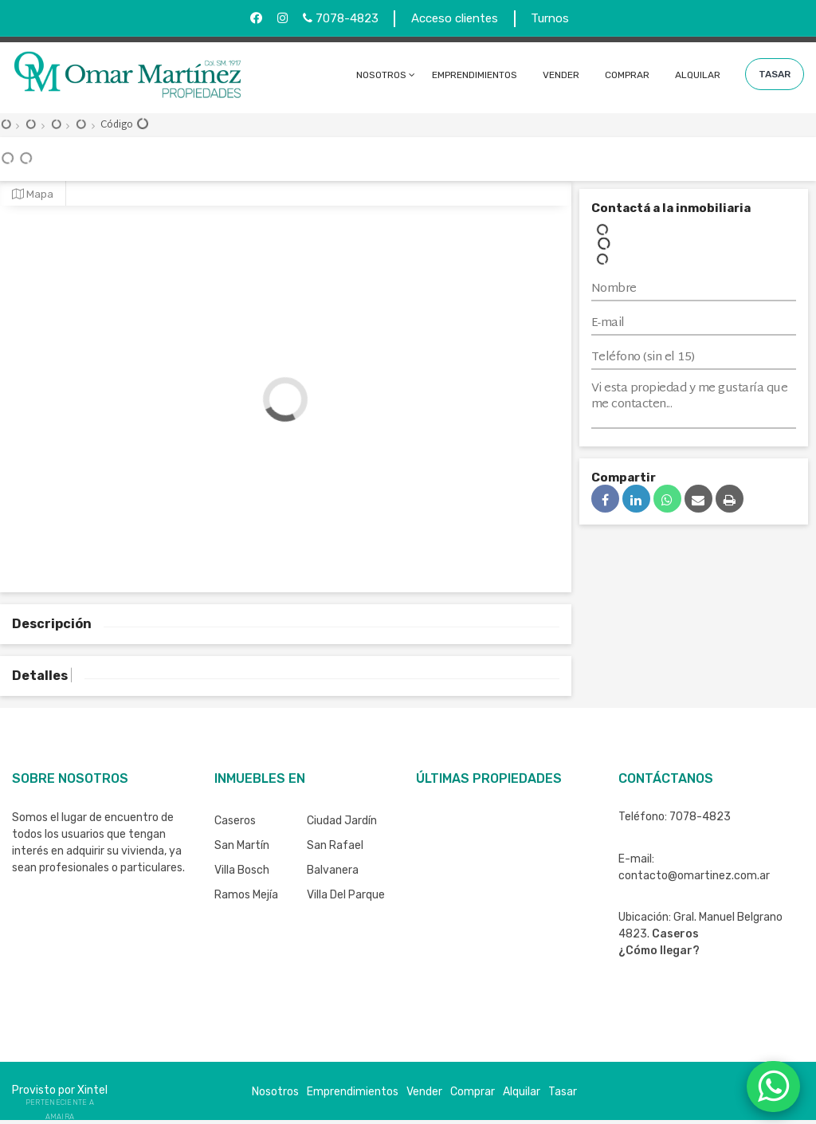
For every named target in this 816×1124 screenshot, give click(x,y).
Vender (561, 75)
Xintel (92, 1090)
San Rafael (335, 845)
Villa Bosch (241, 870)
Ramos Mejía (246, 895)
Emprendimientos (474, 75)
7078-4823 (341, 18)
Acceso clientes (454, 18)
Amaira (60, 1117)
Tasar (774, 74)
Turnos (550, 18)
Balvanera (333, 870)
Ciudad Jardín (342, 820)
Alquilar (697, 75)
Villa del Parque (346, 895)
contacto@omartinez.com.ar (694, 875)
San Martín (241, 845)
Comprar (627, 75)
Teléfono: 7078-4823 (674, 816)
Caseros (235, 820)
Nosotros (381, 75)
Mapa (32, 193)
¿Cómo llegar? (659, 950)
